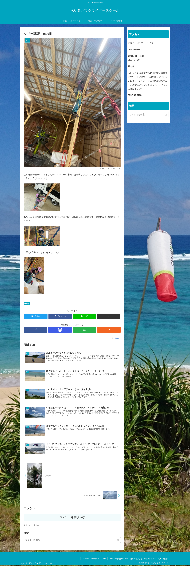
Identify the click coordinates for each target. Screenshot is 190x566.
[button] (118, 541)
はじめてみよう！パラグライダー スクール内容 (149, 559)
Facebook (84, 559)
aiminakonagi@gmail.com (118, 559)
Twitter (103, 559)
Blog (27, 303)
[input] (72, 540)
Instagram (94, 559)
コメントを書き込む (72, 517)
